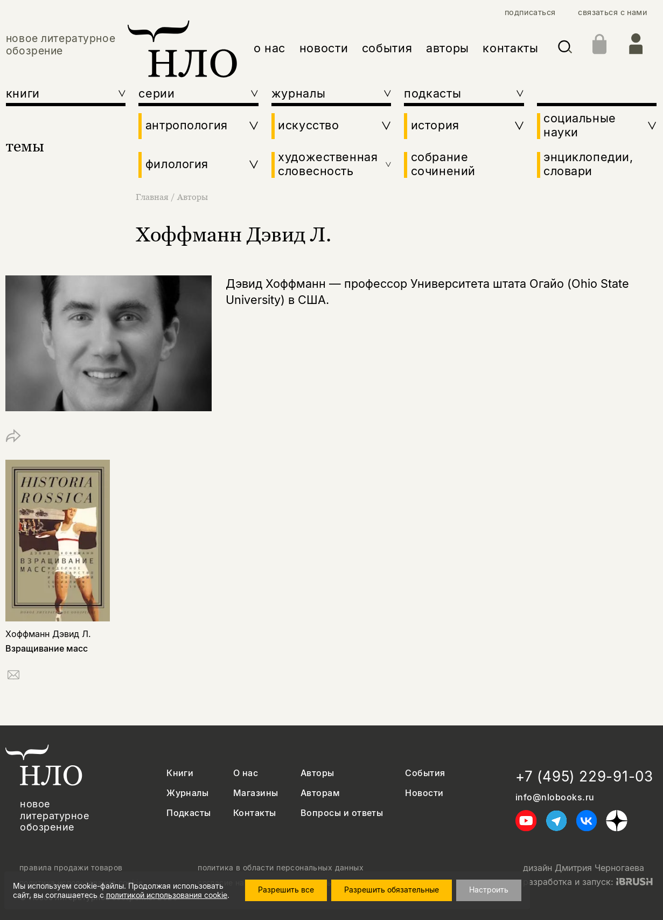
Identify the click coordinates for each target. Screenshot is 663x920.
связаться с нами (612, 12)
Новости (424, 793)
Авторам (320, 793)
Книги (179, 773)
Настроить (488, 889)
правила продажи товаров (71, 867)
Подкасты (188, 813)
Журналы (187, 793)
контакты (510, 48)
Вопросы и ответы (342, 813)
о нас (269, 48)
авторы (447, 48)
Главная (153, 197)
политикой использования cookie (166, 895)
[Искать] (565, 49)
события (387, 48)
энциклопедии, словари (588, 164)
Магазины (255, 793)
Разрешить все (286, 889)
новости (323, 48)
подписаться (530, 12)
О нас (245, 773)
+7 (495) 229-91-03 (584, 776)
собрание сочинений (443, 164)
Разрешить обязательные (391, 889)
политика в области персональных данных (281, 867)
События (425, 773)
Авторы (192, 197)
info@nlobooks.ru (555, 797)
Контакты (254, 813)
